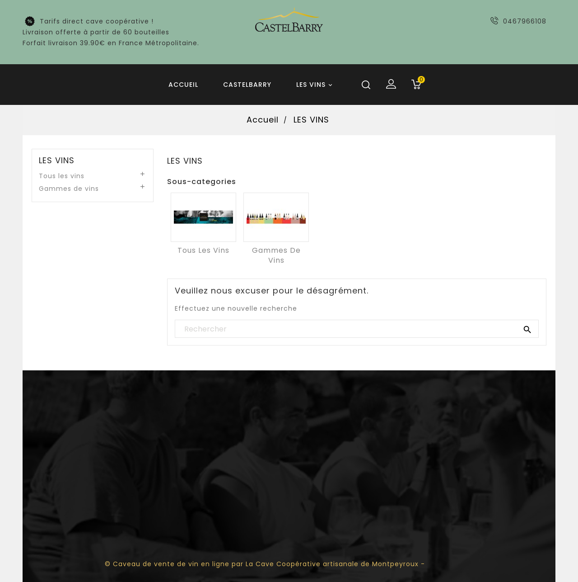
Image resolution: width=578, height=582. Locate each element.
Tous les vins (61, 175)
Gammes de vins (69, 188)
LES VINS (315, 85)
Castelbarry (247, 84)
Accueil (183, 84)
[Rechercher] (356, 329)
